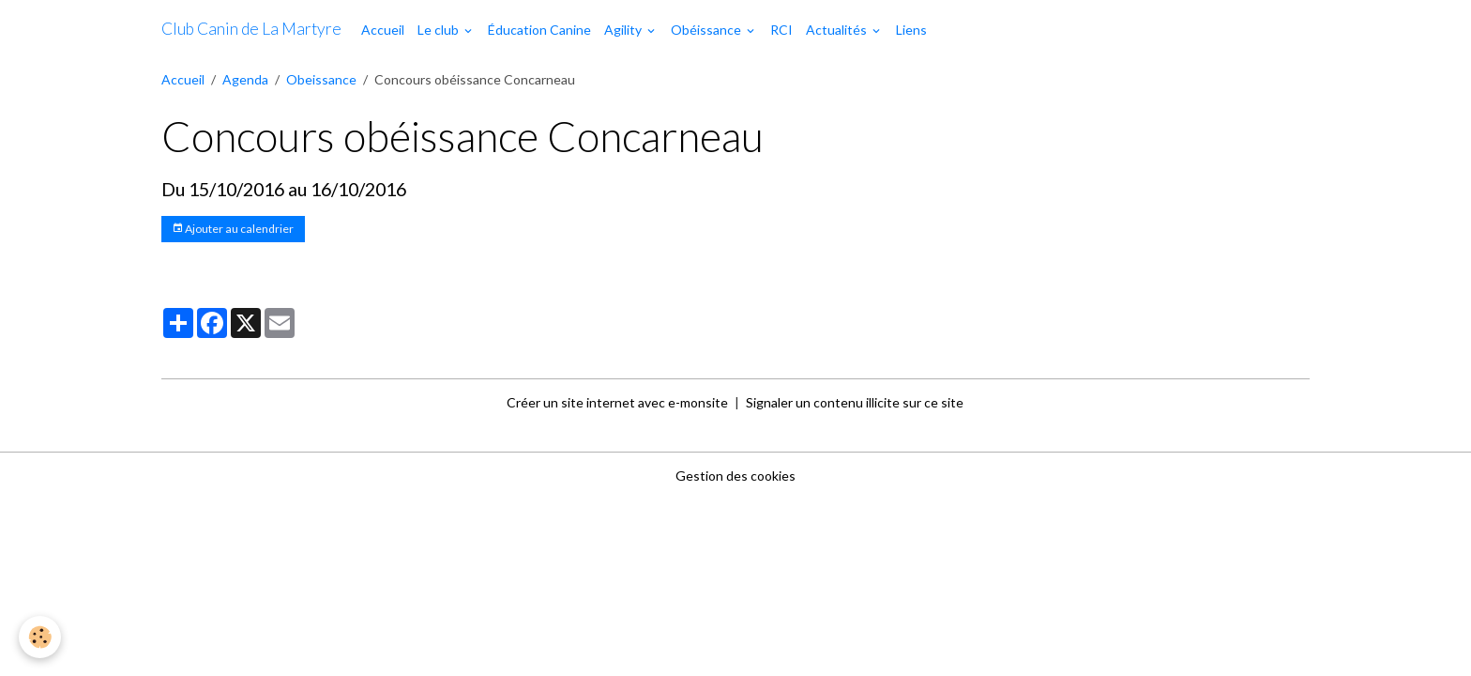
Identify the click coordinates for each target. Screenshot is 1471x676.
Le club (439, 30)
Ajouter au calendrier (233, 229)
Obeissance (321, 79)
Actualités (838, 30)
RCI (781, 30)
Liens (911, 30)
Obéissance (707, 30)
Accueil (382, 30)
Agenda (245, 79)
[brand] (251, 29)
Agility (624, 30)
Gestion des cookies (735, 476)
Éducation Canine (539, 30)
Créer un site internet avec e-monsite (617, 402)
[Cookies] (40, 637)
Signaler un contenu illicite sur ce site (854, 402)
